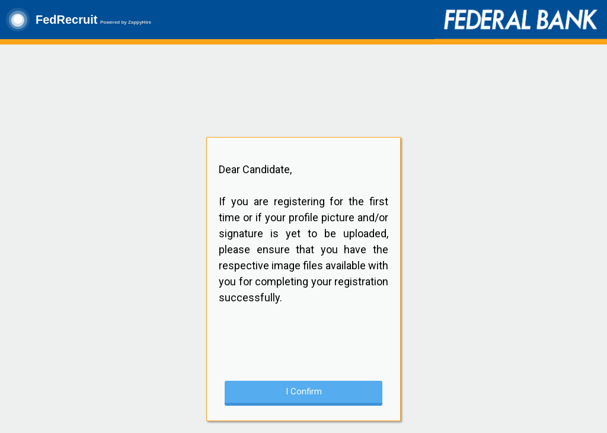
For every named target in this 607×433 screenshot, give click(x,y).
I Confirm (304, 391)
